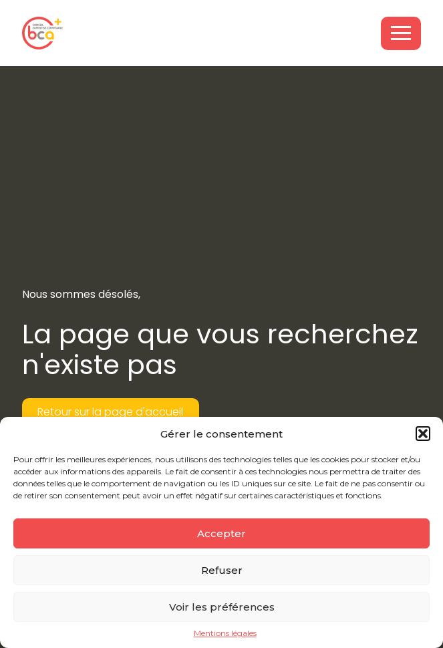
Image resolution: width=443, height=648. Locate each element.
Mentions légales (225, 633)
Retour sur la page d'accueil (110, 412)
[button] (423, 433)
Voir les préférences (222, 607)
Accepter (221, 533)
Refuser (222, 570)
